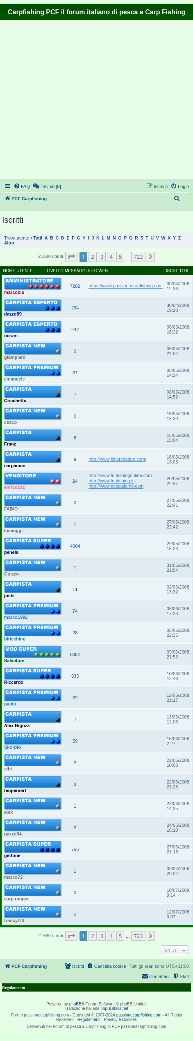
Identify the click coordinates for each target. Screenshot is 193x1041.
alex (8, 812)
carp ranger (16, 898)
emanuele (14, 378)
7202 (75, 286)
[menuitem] (22, 186)
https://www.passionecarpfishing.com (125, 285)
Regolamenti (88, 1019)
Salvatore (14, 660)
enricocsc (14, 487)
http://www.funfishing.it (111, 480)
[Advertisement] (77, 100)
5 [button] (120, 256)
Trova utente (16, 237)
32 (75, 697)
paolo (10, 703)
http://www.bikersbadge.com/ (117, 459)
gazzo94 (13, 833)
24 (75, 481)
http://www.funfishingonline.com (120, 475)
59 (75, 741)
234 (75, 307)
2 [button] (92, 256)
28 (75, 632)
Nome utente (18, 271)
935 (75, 676)
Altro (9, 243)
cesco (10, 422)
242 (75, 329)
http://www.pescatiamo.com (116, 486)
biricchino (15, 638)
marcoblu (14, 292)
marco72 (13, 877)
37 (75, 372)
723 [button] (138, 256)
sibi (8, 768)
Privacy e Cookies (120, 1019)
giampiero (15, 357)
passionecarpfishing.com (138, 1015)
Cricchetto (15, 400)
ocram (11, 335)
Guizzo (11, 573)
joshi (9, 595)
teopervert (15, 790)
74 (75, 611)
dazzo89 (13, 313)
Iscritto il (178, 271)
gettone (12, 855)
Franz (10, 443)
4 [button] (110, 256)
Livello (55, 271)
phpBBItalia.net (114, 1008)
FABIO (11, 508)
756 (75, 849)
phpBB (75, 1004)
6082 (75, 654)
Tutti (37, 238)
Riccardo (13, 682)
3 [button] (101, 256)
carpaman (14, 465)
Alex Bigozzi (17, 725)
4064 (75, 546)
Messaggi (75, 271)
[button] (71, 257)
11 (75, 589)
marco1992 (16, 617)
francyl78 (14, 920)
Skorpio (12, 747)
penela (11, 552)
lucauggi (13, 530)
